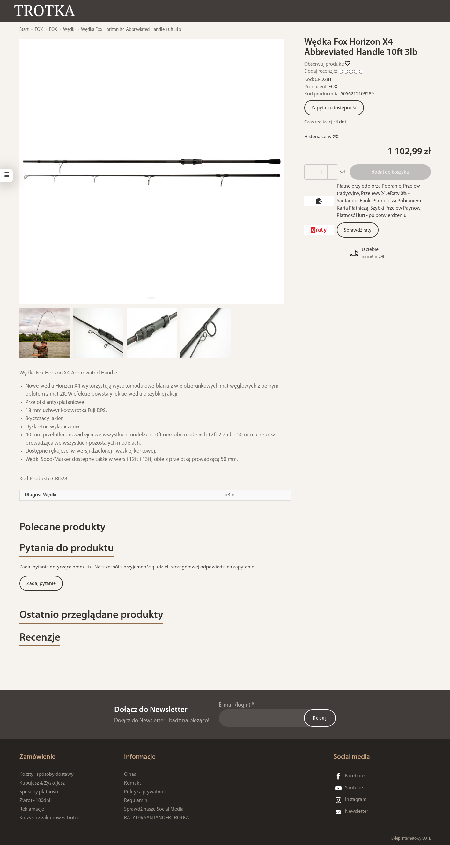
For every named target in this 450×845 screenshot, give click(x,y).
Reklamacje (31, 809)
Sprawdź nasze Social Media (154, 809)
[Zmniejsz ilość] (332, 172)
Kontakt (132, 783)
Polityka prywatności (146, 792)
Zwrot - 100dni (34, 800)
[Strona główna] (46, 11)
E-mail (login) (234, 705)
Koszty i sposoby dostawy (46, 774)
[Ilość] (321, 172)
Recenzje (39, 638)
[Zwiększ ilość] (309, 172)
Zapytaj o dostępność (334, 108)
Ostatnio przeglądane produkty (91, 615)
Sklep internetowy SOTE (411, 838)
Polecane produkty (62, 527)
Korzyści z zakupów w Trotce (49, 817)
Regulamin (135, 800)
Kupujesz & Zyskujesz (42, 783)
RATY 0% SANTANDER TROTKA (156, 817)
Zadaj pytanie (41, 583)
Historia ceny (320, 136)
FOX (332, 87)
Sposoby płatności (38, 792)
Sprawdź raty (358, 230)
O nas (130, 774)
